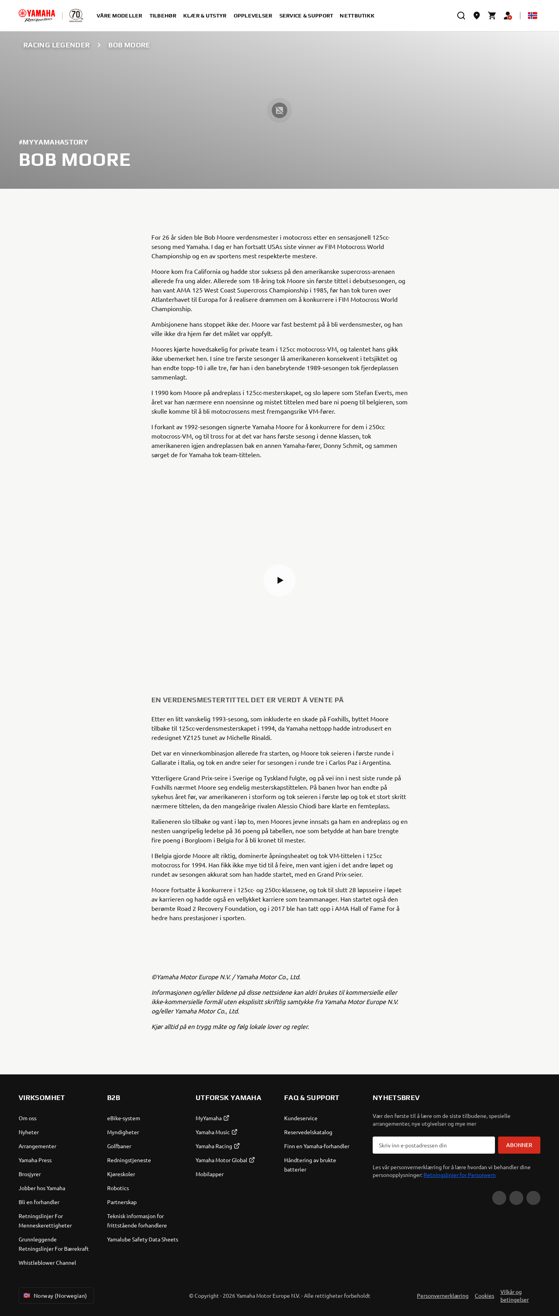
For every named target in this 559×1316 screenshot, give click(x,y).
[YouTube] (499, 1198)
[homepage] (37, 16)
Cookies (484, 1295)
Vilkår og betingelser (514, 1295)
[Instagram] (533, 1198)
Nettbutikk (357, 15)
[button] (279, 580)
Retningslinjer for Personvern (460, 1174)
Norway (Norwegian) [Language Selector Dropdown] (54, 1295)
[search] (461, 15)
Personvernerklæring (443, 1295)
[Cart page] (492, 15)
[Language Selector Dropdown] (532, 15)
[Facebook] (516, 1198)
